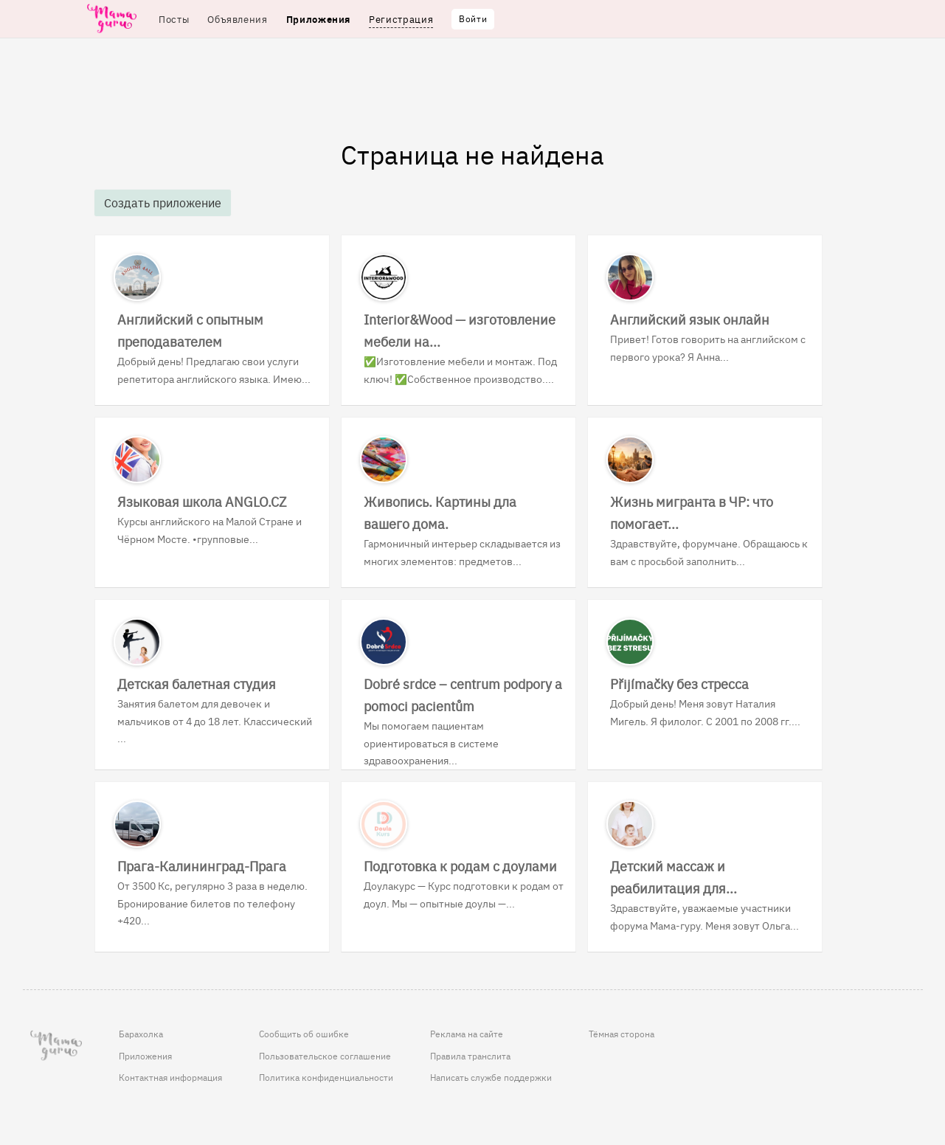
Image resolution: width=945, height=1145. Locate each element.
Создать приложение (162, 202)
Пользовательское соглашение (325, 1056)
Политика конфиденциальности (326, 1077)
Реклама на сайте (466, 1034)
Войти (473, 18)
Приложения (145, 1056)
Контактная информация (170, 1077)
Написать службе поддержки (491, 1077)
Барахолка (141, 1034)
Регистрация (401, 19)
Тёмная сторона (621, 1034)
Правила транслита (470, 1056)
